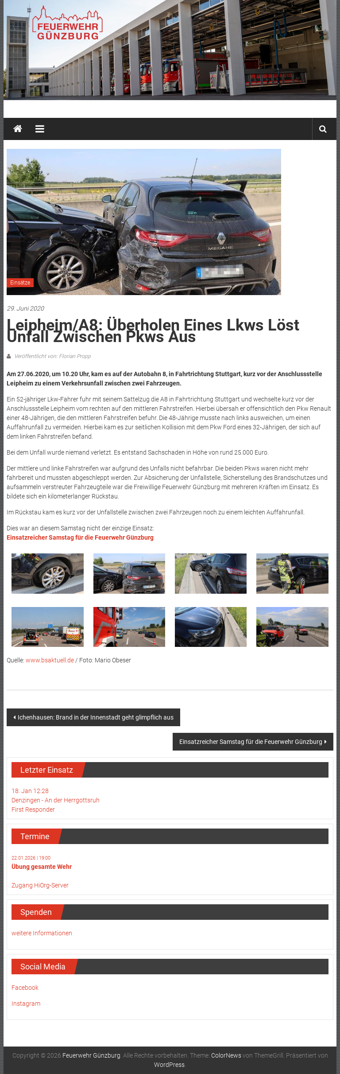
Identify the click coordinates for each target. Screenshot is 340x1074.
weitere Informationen (42, 933)
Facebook (25, 987)
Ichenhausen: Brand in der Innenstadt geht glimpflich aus (96, 717)
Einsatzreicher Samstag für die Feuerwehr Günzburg (250, 741)
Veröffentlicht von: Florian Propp (52, 356)
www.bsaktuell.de (50, 660)
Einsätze (20, 283)
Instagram (26, 1003)
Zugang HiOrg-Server (40, 885)
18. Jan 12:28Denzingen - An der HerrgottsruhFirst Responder (56, 800)
